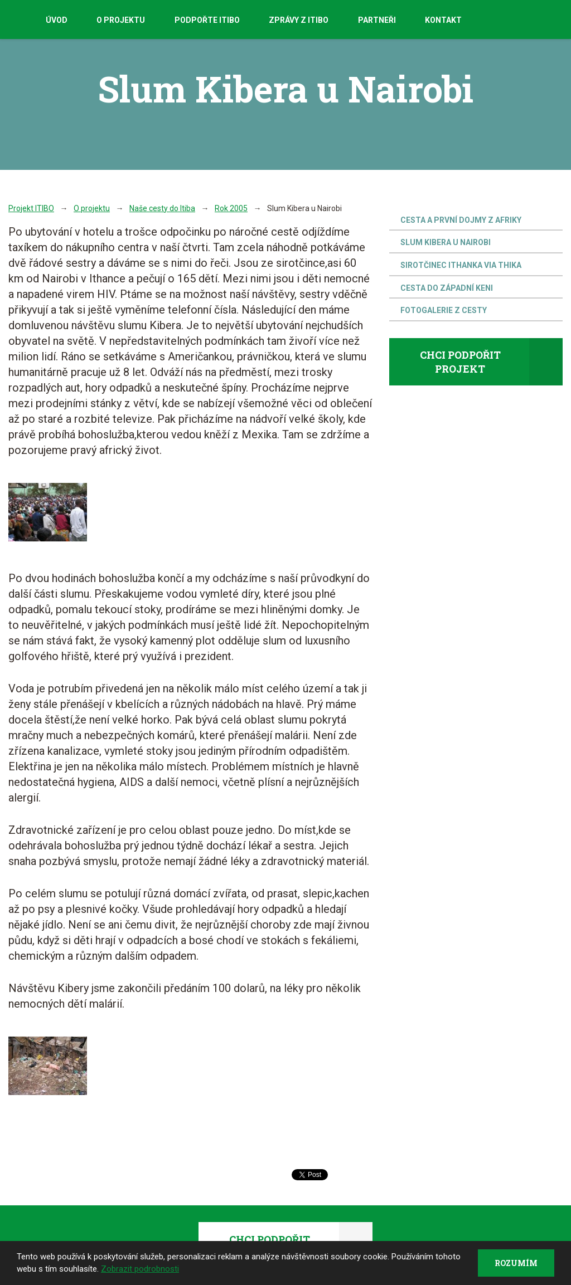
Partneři (377, 20)
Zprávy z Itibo (298, 20)
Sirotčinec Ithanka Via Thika (460, 265)
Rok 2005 (231, 208)
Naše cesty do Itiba (162, 208)
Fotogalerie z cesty (443, 310)
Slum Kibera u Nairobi (445, 242)
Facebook (518, 20)
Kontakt (443, 20)
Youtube (543, 20)
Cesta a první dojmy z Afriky (460, 220)
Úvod (56, 20)
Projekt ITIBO (31, 208)
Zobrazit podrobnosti (140, 1269)
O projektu (120, 20)
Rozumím (516, 1262)
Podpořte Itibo (207, 20)
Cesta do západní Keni (446, 288)
